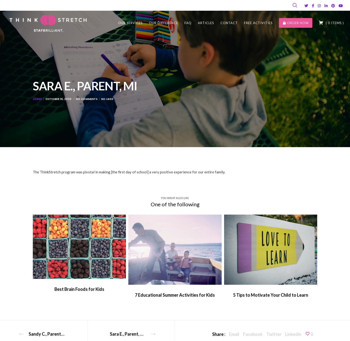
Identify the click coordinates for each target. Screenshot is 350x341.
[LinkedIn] (326, 6)
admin (37, 102)
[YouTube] (341, 6)
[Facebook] (313, 6)
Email (234, 334)
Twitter (273, 334)
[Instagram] (319, 6)
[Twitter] (306, 6)
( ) (331, 22)
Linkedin (293, 334)
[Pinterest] (333, 6)
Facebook (253, 334)
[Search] (295, 5)
